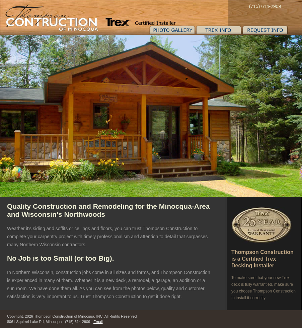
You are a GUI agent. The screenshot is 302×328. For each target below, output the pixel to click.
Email (98, 322)
